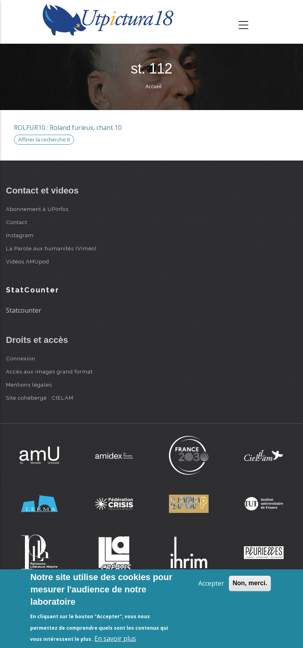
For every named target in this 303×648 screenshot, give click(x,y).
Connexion (20, 358)
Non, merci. (249, 583)
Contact (16, 222)
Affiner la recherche (44, 139)
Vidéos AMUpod (27, 261)
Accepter (211, 583)
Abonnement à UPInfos (37, 209)
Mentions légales (29, 384)
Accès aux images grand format (49, 371)
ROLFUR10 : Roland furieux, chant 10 (68, 127)
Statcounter (23, 310)
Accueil (153, 86)
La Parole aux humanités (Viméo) (51, 248)
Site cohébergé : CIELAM (39, 398)
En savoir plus (115, 638)
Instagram (20, 235)
